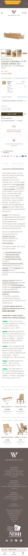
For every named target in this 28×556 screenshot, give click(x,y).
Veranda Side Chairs (12, 254)
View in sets (7, 411)
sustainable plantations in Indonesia (11, 293)
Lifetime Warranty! (14, 512)
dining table (20, 184)
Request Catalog (14, 514)
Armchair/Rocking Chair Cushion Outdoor (7, 437)
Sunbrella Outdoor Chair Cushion (21, 437)
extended (5, 270)
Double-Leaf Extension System (12, 263)
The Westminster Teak (14, 510)
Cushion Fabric (6, 97)
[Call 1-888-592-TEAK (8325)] (14, 549)
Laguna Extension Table (13, 252)
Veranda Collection (8, 236)
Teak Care (14, 519)
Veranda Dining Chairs (12, 257)
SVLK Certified (16, 287)
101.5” (22, 187)
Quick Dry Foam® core (10, 283)
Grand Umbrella (7, 243)
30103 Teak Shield (8, 311)
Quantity (4, 106)
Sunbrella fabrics (17, 285)
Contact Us (14, 517)
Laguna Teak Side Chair (21, 406)
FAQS (14, 521)
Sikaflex (5, 207)
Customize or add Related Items (13, 169)
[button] (1, 4)
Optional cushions (8, 280)
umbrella (5, 268)
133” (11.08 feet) (9, 189)
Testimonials (14, 515)
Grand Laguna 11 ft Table (7, 406)
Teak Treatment (6, 78)
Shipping (14, 504)
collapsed (17, 268)
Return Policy (14, 506)
